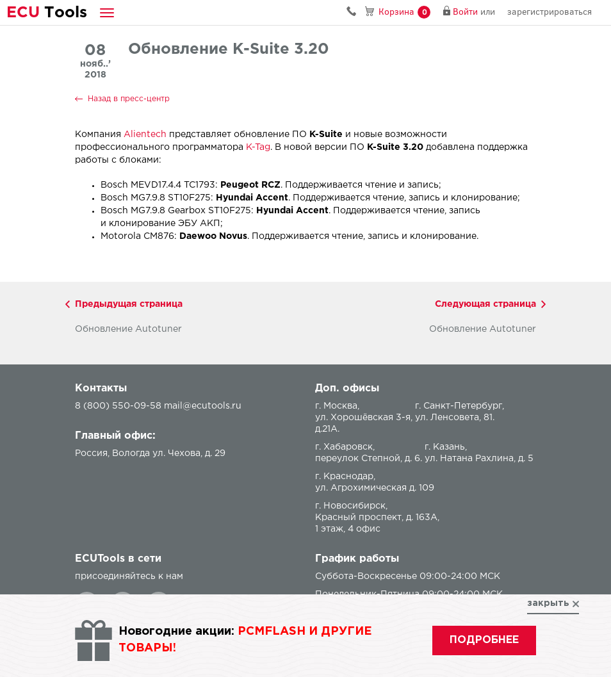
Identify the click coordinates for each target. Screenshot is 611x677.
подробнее (484, 640)
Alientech (145, 134)
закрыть (548, 603)
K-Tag (258, 147)
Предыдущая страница (129, 304)
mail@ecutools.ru (202, 406)
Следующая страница (485, 304)
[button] (107, 12)
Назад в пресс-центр (129, 98)
